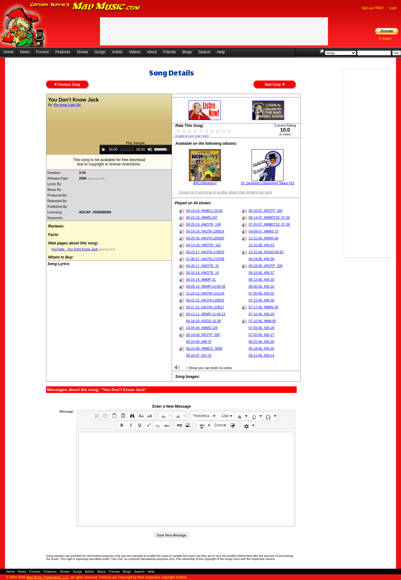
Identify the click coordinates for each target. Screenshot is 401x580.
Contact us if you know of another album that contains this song (225, 192)
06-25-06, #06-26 (261, 341)
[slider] (127, 149)
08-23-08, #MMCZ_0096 (204, 348)
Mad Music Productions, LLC (47, 577)
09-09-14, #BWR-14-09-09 (206, 286)
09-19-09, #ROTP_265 (203, 335)
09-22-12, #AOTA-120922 (205, 300)
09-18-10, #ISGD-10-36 (203, 321)
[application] (136, 149)
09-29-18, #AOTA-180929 (205, 238)
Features (62, 52)
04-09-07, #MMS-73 (264, 231)
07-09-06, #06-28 (261, 328)
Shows (82, 52)
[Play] (103, 149)
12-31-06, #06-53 (261, 245)
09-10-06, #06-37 (261, 272)
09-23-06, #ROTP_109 (266, 266)
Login (393, 8)
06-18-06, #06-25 (261, 348)
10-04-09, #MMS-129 (202, 328)
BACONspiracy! (205, 183)
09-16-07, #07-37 (199, 355)
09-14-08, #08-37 (199, 341)
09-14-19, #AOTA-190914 (205, 231)
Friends (169, 52)
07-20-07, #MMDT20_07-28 (269, 224)
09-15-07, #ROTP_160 (266, 210)
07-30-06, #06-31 (261, 293)
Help (221, 52)
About (152, 52)
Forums (42, 52)
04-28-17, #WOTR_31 (202, 266)
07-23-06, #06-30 (261, 300)
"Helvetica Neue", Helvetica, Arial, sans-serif (205, 416)
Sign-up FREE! (373, 8)
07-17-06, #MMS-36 (264, 307)
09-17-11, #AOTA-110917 (205, 307)
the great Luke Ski (67, 105)
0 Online (385, 38)
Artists (117, 52)
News (24, 52)
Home (8, 52)
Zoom (219, 425)
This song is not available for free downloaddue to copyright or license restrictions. (109, 162)
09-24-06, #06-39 (261, 259)
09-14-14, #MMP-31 (201, 279)
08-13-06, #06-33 (261, 279)
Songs (100, 52)
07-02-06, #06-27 (261, 335)
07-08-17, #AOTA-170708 (205, 259)
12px (225, 416)
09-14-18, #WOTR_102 (203, 245)
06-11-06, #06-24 (261, 355)
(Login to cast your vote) (191, 136)
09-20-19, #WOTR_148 (203, 224)
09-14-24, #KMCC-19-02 (204, 210)
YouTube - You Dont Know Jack (74, 249)
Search (204, 52)
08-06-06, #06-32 (261, 286)
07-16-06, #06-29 (261, 314)
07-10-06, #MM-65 (262, 321)
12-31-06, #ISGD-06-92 (266, 252)
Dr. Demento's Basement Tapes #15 (267, 183)
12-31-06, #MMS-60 (264, 238)
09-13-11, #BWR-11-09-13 (206, 314)
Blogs (187, 52)
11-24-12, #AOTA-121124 (205, 293)
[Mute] (150, 149)
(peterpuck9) (96, 178)
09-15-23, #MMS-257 (202, 217)
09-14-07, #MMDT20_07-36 (269, 217)
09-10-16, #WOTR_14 (202, 272)
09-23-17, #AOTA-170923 (205, 252)
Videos (134, 52)
